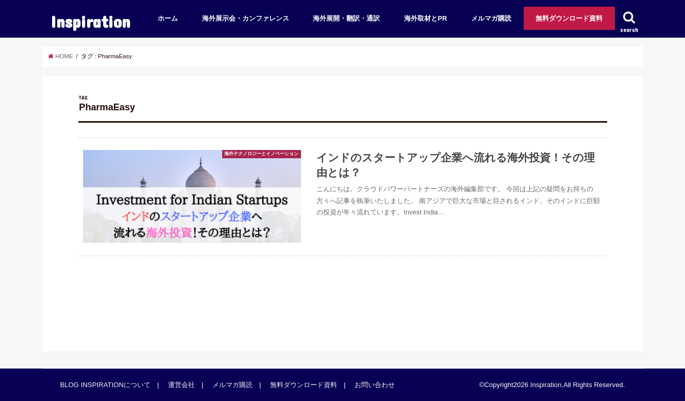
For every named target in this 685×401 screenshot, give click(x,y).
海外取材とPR (425, 18)
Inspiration (90, 21)
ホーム (168, 18)
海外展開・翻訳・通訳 (346, 18)
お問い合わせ (375, 385)
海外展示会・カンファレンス (245, 18)
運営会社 (181, 385)
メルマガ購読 (491, 18)
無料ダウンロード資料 (569, 18)
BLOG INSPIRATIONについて (105, 385)
